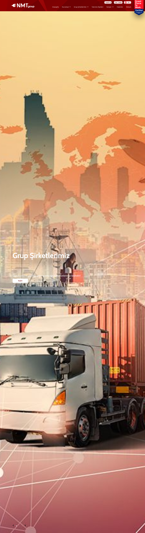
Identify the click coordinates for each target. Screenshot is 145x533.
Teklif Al (108, 2)
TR (127, 2)
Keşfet (20, 290)
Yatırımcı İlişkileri (97, 7)
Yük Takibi (118, 2)
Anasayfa (55, 7)
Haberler (120, 7)
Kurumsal (65, 7)
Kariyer (109, 7)
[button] (13, 525)
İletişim (128, 7)
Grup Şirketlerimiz (80, 7)
